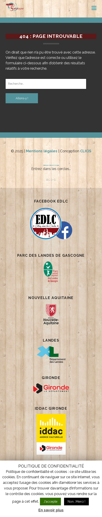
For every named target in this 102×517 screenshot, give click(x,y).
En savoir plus (51, 510)
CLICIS (85, 151)
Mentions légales (41, 151)
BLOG (51, 179)
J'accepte (50, 501)
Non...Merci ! (76, 501)
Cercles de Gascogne (51, 165)
